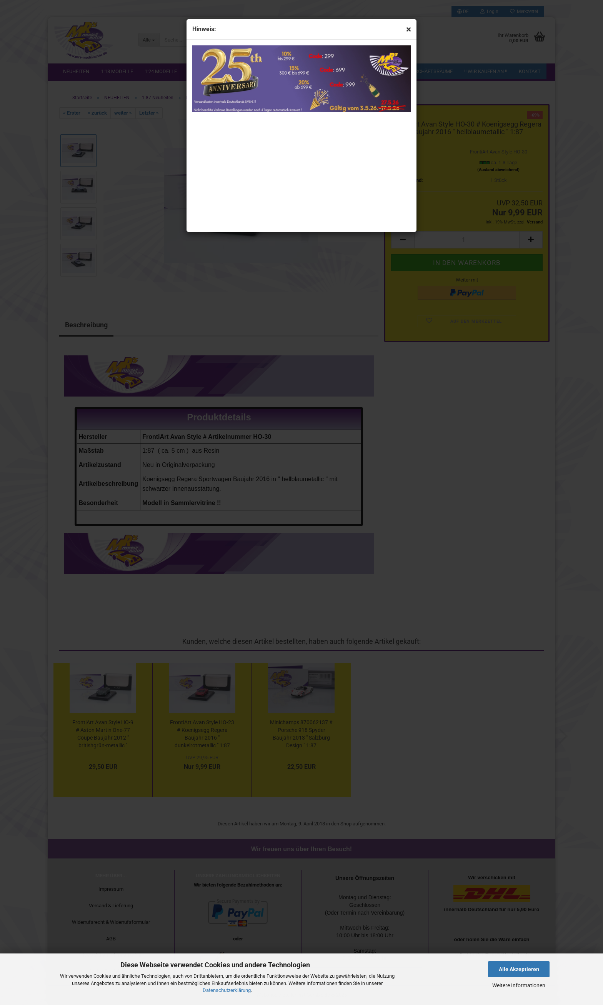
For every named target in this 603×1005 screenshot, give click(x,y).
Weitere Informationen (518, 985)
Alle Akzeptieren (519, 969)
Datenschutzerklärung (227, 990)
